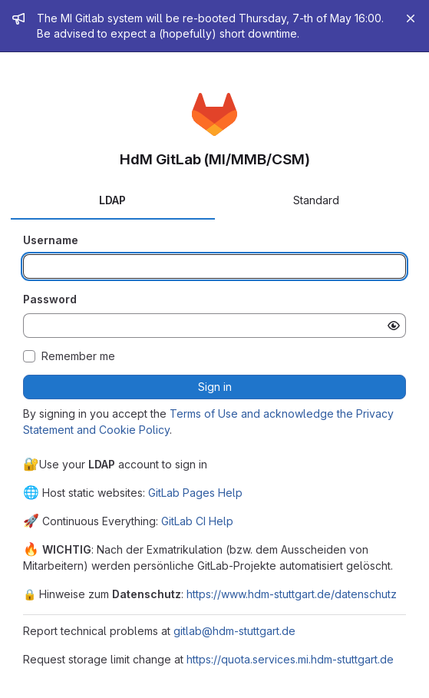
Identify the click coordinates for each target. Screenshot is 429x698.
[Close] (410, 18)
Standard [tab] (316, 200)
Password (50, 299)
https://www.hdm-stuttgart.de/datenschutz (291, 593)
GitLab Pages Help (195, 492)
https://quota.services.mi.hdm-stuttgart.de (290, 659)
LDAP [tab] (112, 200)
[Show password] (393, 325)
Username (50, 239)
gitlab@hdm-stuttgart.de (234, 630)
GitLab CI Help (197, 521)
